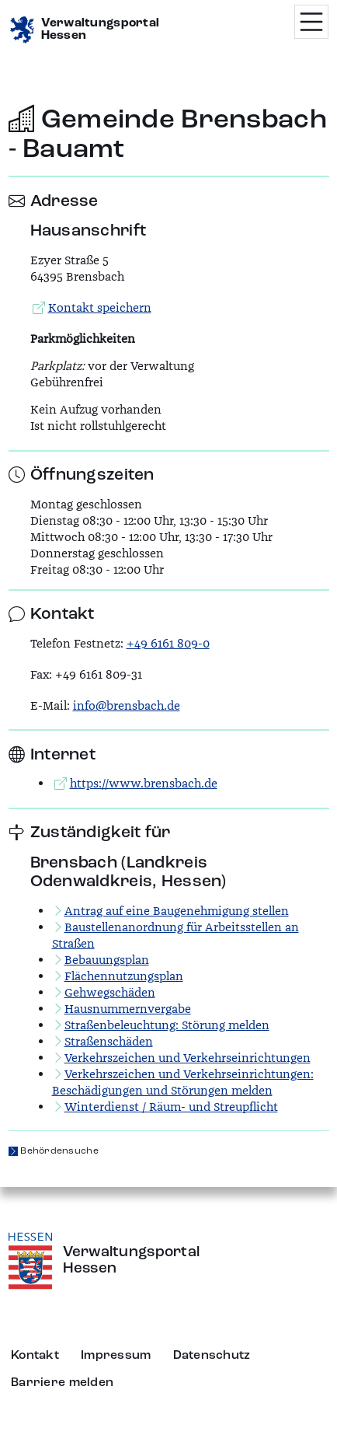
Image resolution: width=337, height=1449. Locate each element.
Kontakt (35, 1355)
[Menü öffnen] (311, 22)
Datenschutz (212, 1355)
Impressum (116, 1355)
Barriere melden (62, 1383)
